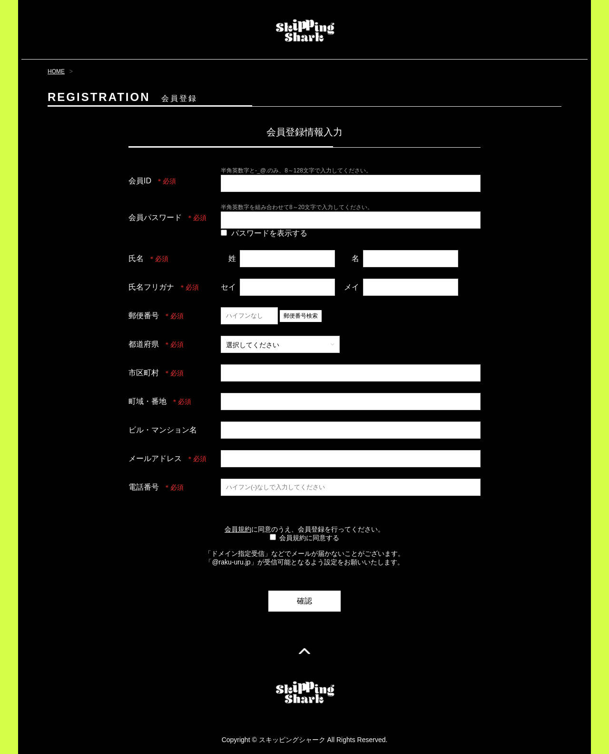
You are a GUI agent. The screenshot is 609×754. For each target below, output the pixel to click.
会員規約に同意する (309, 538)
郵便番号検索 (301, 315)
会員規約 (238, 529)
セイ (228, 287)
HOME (56, 71)
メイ (351, 287)
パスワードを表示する (269, 233)
